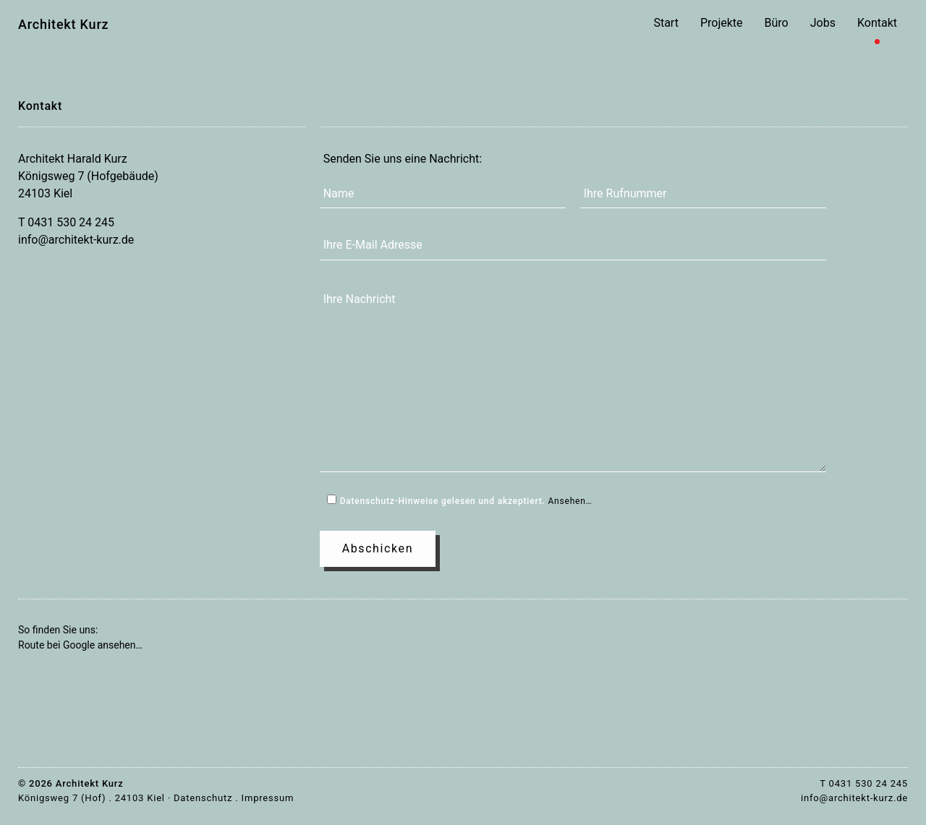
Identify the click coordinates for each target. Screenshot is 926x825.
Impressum (268, 797)
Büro (777, 23)
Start (665, 23)
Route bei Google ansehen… (80, 645)
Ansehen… (570, 501)
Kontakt (877, 23)
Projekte (721, 23)
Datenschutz (203, 797)
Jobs (823, 23)
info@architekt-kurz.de (76, 240)
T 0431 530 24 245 (66, 222)
